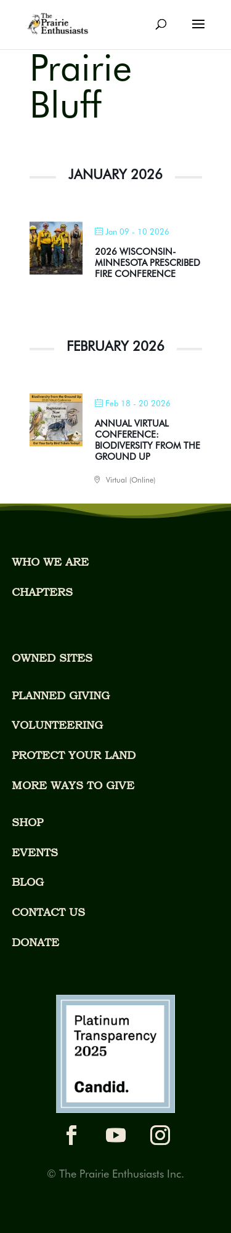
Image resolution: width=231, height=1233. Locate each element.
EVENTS (35, 852)
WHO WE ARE (50, 561)
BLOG (28, 881)
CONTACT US (48, 912)
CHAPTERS (42, 591)
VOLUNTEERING (57, 724)
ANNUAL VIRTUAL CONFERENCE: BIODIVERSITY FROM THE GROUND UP (147, 440)
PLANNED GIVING (61, 695)
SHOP (27, 822)
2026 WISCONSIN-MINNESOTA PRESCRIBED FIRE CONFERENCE (147, 262)
